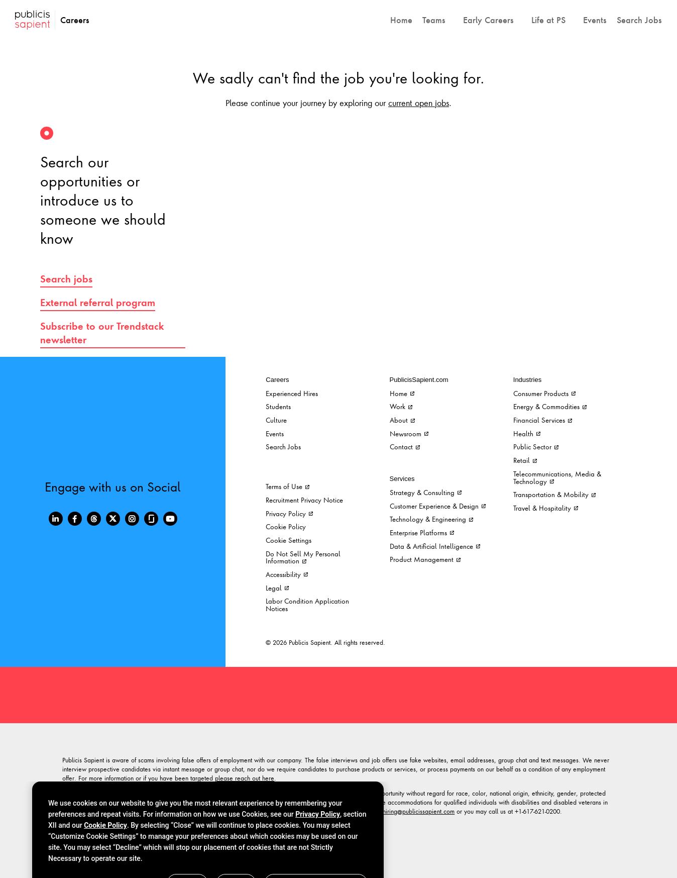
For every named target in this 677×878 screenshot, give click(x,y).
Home (402, 393)
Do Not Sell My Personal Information (303, 557)
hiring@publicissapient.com (419, 811)
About (402, 420)
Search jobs (66, 279)
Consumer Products (544, 393)
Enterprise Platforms (422, 532)
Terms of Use (287, 486)
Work (401, 406)
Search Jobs (283, 446)
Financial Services (542, 420)
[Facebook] (75, 519)
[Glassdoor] (151, 519)
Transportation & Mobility (554, 494)
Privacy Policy (289, 513)
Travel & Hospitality (545, 508)
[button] (437, 20)
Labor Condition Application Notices (307, 605)
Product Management (425, 559)
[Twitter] (113, 519)
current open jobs (418, 102)
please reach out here (244, 778)
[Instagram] (132, 519)
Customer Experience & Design (438, 506)
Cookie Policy (286, 526)
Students (278, 406)
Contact (405, 446)
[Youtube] (170, 519)
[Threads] (94, 519)
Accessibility (287, 574)
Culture (276, 420)
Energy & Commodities (550, 406)
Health (526, 433)
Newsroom (409, 433)
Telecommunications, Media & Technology (557, 477)
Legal (277, 587)
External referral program (97, 303)
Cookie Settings (288, 540)
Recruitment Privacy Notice (304, 500)
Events (275, 433)
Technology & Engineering (431, 519)
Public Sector (535, 446)
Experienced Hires (292, 393)
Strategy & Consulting (426, 492)
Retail (525, 460)
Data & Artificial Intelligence (435, 546)
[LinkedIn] (56, 519)
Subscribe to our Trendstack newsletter (102, 333)
